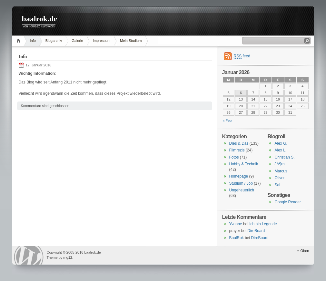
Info (33, 41)
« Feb (227, 120)
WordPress (29, 255)
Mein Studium (131, 41)
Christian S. (285, 157)
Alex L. (281, 150)
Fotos (234, 157)
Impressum (101, 41)
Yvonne (235, 224)
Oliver (280, 178)
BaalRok (236, 238)
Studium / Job (241, 183)
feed (242, 56)
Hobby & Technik (243, 164)
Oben (305, 251)
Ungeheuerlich (241, 190)
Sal (277, 185)
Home (19, 41)
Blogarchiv (53, 41)
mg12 (67, 257)
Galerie (77, 41)
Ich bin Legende (263, 224)
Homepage (238, 176)
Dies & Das (239, 143)
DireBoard (256, 230)
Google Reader (288, 202)
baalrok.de (39, 19)
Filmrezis (237, 150)
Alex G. (281, 143)
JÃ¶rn (280, 164)
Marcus (281, 171)
